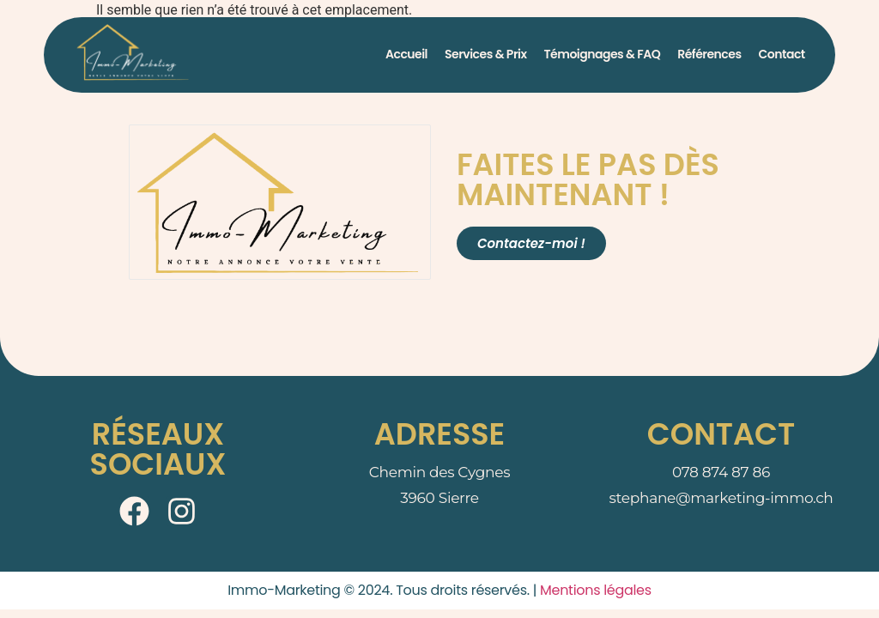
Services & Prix (485, 54)
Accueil (406, 54)
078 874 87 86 (721, 472)
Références (709, 54)
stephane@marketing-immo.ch (721, 497)
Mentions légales (596, 590)
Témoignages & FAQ (602, 54)
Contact (782, 54)
